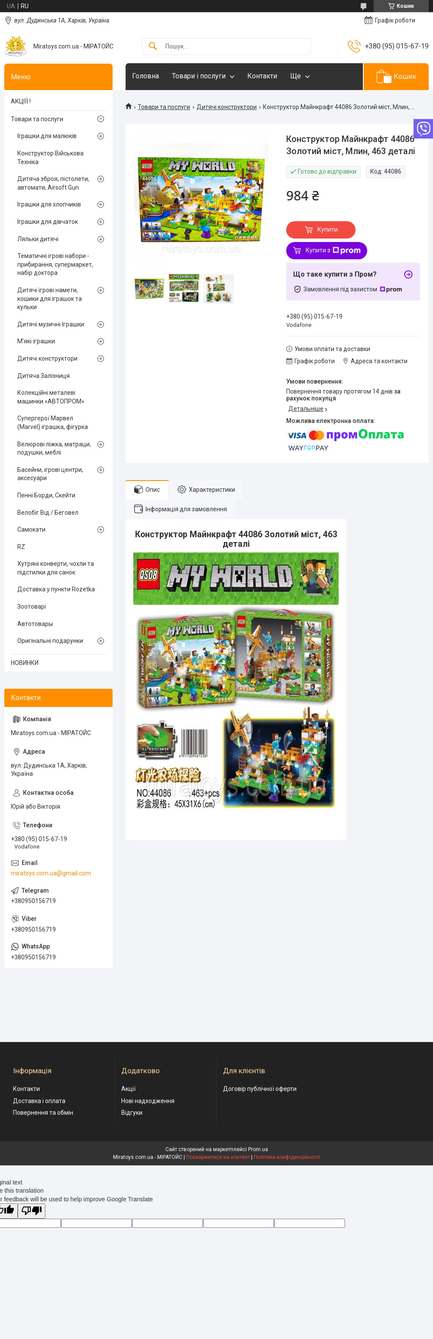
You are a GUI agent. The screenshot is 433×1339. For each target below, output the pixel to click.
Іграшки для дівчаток (47, 221)
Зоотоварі (31, 606)
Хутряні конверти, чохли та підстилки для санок (55, 568)
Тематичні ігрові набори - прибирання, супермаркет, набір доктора (55, 264)
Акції (128, 1088)
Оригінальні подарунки (50, 640)
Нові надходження (147, 1100)
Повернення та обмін (43, 1112)
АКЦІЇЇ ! (21, 101)
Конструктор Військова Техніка (50, 157)
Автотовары (35, 623)
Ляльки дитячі (37, 239)
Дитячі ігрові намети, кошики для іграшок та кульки (49, 298)
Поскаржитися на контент (218, 1157)
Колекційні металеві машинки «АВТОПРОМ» (50, 397)
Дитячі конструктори (227, 106)
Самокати (31, 529)
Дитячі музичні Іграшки (50, 324)
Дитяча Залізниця (43, 375)
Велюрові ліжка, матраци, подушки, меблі (54, 448)
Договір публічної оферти (260, 1088)
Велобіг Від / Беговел (47, 512)
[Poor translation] (31, 1211)
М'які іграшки (36, 341)
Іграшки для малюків (47, 135)
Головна (145, 76)
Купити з (333, 251)
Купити (327, 229)
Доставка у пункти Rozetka (56, 589)
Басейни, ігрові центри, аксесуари (50, 474)
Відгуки (131, 1112)
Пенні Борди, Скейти (46, 495)
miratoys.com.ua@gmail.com (51, 873)
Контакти (262, 76)
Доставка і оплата (39, 1100)
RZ (21, 546)
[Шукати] (153, 46)
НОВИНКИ (25, 662)
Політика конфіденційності (287, 1157)
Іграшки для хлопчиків (49, 204)
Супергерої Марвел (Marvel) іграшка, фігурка (52, 422)
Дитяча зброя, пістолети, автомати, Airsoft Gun (53, 183)
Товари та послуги (164, 106)
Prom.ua (258, 1149)
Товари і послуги (199, 76)
